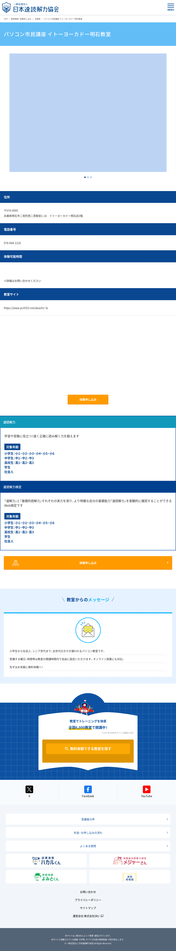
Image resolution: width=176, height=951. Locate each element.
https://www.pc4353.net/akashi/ (26, 308)
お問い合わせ (88, 892)
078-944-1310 (12, 243)
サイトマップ (88, 908)
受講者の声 (88, 819)
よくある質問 (88, 846)
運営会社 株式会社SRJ (86, 916)
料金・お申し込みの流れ (88, 832)
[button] (85, 177)
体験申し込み (88, 399)
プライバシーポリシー (88, 900)
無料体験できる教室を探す (90, 748)
